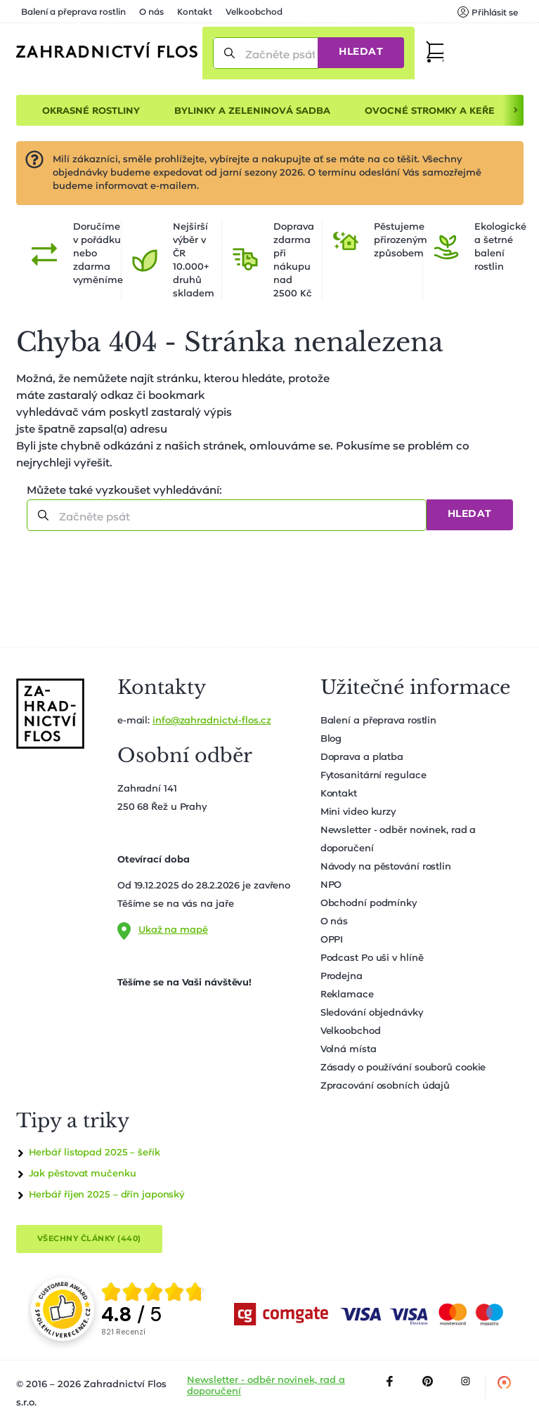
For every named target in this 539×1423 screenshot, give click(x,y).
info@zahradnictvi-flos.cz (211, 721)
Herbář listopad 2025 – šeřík (94, 1153)
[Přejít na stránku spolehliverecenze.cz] (62, 1308)
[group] (154, 1309)
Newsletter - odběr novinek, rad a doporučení (266, 1386)
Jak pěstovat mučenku (82, 1174)
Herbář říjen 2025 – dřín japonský (107, 1195)
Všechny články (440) (89, 1238)
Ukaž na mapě (173, 930)
